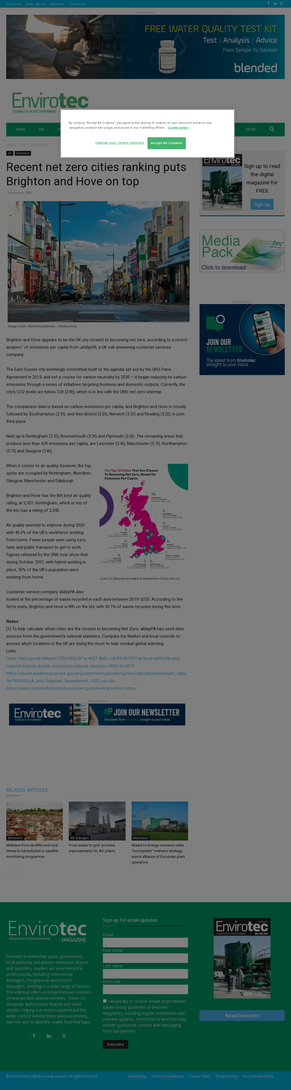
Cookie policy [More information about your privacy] (178, 128)
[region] (147, 133)
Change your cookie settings (119, 143)
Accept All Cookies (166, 143)
